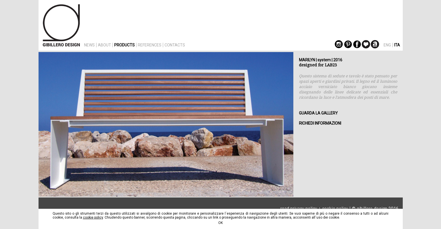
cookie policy (93, 217)
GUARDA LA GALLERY (318, 113)
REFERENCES (149, 45)
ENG (387, 45)
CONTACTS (175, 45)
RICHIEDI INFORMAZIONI (320, 123)
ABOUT (104, 45)
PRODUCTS (124, 45)
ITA (397, 45)
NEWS (89, 45)
